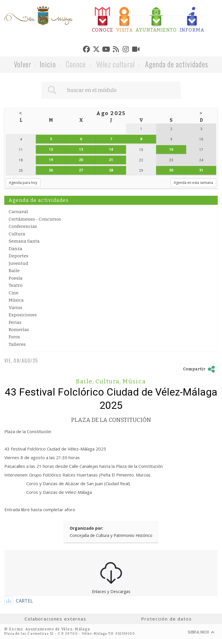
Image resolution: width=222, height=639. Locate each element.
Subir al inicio (201, 631)
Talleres (17, 344)
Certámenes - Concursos (35, 219)
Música (16, 300)
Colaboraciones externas (55, 619)
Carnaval (18, 211)
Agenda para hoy (23, 182)
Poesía (16, 278)
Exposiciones (23, 314)
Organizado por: (86, 528)
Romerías (19, 329)
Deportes (18, 255)
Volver (23, 64)
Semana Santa (24, 241)
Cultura (17, 234)
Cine (13, 293)
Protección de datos (166, 619)
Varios (15, 307)
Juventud (18, 263)
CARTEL (24, 601)
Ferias (15, 322)
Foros (14, 336)
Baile (14, 270)
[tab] (102, 20)
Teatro (16, 285)
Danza (15, 248)
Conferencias (23, 226)
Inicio (48, 64)
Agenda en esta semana (193, 182)
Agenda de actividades (176, 64)
